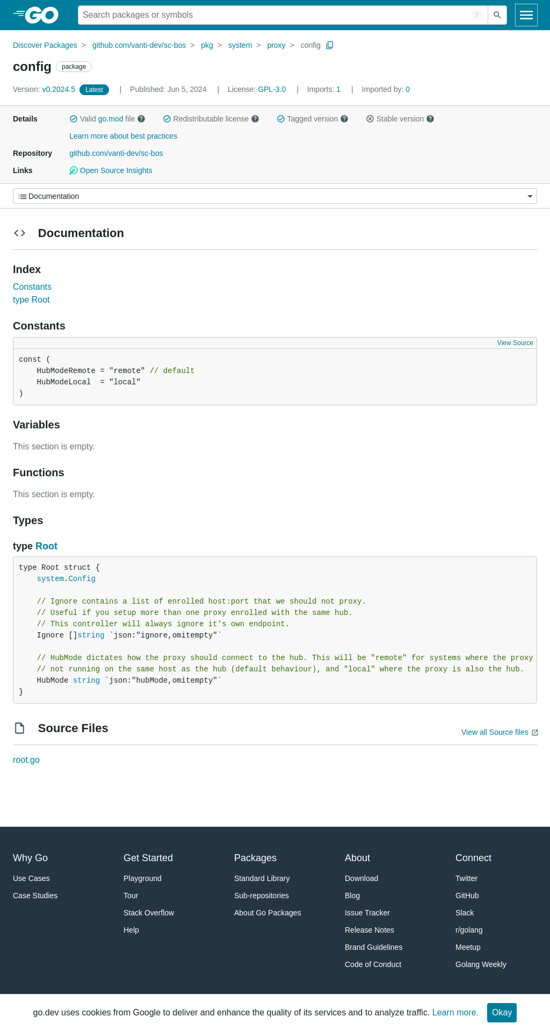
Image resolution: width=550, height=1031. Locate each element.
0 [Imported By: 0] (386, 89)
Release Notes (369, 930)
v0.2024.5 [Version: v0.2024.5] (45, 89)
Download (361, 878)
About (357, 858)
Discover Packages (45, 45)
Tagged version (313, 118)
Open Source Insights (110, 170)
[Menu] (275, 196)
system (240, 45)
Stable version (400, 118)
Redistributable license (211, 118)
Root (46, 546)
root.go (26, 759)
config (311, 45)
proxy (276, 45)
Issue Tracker (367, 912)
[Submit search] (497, 15)
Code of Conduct (373, 964)
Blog (352, 895)
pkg (207, 45)
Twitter (466, 878)
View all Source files (495, 732)
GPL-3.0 (272, 89)
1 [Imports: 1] (325, 89)
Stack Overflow (149, 912)
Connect (473, 858)
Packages (255, 858)
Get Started (148, 858)
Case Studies (35, 895)
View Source (515, 343)
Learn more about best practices (123, 136)
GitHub (467, 895)
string (90, 635)
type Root (31, 299)
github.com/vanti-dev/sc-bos (139, 45)
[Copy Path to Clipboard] (330, 45)
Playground (143, 878)
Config (81, 579)
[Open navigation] (526, 15)
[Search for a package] (283, 15)
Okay (502, 1012)
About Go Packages (267, 912)
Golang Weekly (480, 964)
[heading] (45, 15)
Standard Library (262, 878)
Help (131, 930)
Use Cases (31, 878)
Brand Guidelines (373, 947)
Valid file (107, 118)
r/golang (469, 930)
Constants (32, 286)
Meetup (468, 947)
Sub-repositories (261, 895)
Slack (464, 912)
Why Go (30, 858)
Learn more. (455, 1012)
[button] (73, 118)
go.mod (111, 118)
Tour (131, 895)
